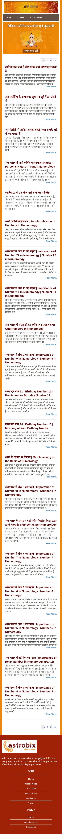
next (54, 60)
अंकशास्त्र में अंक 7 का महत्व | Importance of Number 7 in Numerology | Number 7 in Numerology (30, 557)
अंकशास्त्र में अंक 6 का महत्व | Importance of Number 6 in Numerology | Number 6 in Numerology (30, 591)
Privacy (31, 803)
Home (9, 17)
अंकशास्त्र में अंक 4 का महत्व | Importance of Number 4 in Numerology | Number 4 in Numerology (30, 691)
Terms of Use (31, 793)
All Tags (20, 17)
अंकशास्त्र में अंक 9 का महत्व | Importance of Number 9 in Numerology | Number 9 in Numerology (30, 358)
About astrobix (31, 822)
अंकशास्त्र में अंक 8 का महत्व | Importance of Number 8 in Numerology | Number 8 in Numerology (30, 490)
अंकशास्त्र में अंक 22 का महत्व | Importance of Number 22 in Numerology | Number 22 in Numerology (30, 255)
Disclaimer (31, 798)
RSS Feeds (31, 788)
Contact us (31, 827)
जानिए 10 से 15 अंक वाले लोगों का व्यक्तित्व (27, 192)
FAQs (31, 817)
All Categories (36, 17)
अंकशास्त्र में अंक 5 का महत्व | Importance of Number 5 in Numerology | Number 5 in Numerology (30, 628)
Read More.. (51, 87)
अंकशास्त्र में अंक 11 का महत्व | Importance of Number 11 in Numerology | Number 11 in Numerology (30, 292)
